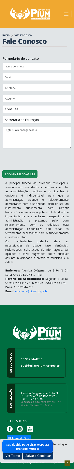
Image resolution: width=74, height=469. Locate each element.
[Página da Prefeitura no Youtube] (31, 429)
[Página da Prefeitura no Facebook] (11, 429)
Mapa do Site (18, 438)
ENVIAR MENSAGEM (20, 174)
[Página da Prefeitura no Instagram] (21, 429)
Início (6, 35)
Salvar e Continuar (38, 456)
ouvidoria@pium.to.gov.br (31, 291)
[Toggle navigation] (66, 14)
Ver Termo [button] (13, 456)
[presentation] (32, 159)
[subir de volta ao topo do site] (67, 463)
